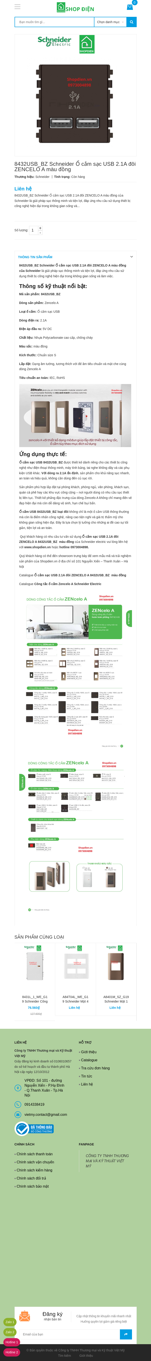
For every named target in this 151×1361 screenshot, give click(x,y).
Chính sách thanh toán (35, 1154)
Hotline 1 (12, 1342)
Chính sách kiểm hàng (34, 1170)
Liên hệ (87, 1084)
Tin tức (86, 1076)
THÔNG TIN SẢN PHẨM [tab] (35, 257)
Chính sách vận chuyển (35, 1162)
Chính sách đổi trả (31, 1178)
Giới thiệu (89, 1052)
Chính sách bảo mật (33, 1186)
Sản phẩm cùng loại (39, 937)
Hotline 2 (12, 1352)
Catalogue (89, 1060)
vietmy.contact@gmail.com (46, 1114)
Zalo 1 (10, 1322)
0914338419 (35, 1104)
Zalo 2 (10, 1332)
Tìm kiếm (64, 1355)
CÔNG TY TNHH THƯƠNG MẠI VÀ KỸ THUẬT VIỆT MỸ (107, 1161)
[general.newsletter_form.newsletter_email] (75, 1334)
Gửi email (126, 1334)
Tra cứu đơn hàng (95, 1068)
